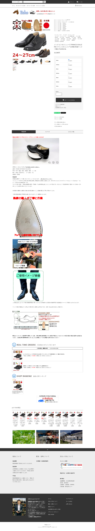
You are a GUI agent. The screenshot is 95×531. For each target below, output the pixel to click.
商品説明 (24, 131)
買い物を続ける (58, 126)
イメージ (47, 131)
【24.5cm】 (64, 24)
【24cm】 (56, 37)
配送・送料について (52, 504)
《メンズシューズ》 (60, 19)
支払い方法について (52, 501)
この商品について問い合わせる (61, 124)
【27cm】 (64, 29)
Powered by (47, 527)
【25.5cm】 (64, 26)
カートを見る (69, 501)
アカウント (71, 1)
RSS (49, 514)
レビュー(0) (71, 131)
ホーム (13, 5)
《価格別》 (59, 30)
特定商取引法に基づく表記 (61, 107)
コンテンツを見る (40, 5)
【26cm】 (64, 27)
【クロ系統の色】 (71, 36)
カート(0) (79, 1)
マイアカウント (69, 498)
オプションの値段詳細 (60, 104)
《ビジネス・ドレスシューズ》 (69, 34)
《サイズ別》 (59, 24)
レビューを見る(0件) (59, 117)
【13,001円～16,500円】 (66, 30)
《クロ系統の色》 (68, 19)
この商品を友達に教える (59, 122)
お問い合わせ (78, 5)
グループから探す (30, 5)
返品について (58, 106)
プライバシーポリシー (53, 511)
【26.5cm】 (64, 28)
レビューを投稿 (58, 118)
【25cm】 (64, 25)
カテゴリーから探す (20, 5)
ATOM (52, 514)
